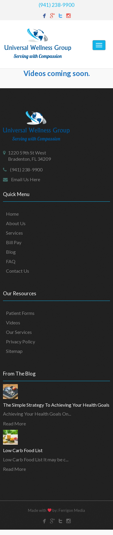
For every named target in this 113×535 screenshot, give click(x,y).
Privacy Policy (20, 341)
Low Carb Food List (23, 450)
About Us (16, 223)
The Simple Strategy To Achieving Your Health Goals (56, 405)
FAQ (10, 261)
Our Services (19, 332)
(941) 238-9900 (56, 5)
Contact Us (17, 271)
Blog (11, 252)
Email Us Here (25, 179)
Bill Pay (13, 242)
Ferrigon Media (72, 510)
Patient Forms (20, 313)
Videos (13, 322)
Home (12, 214)
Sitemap (14, 351)
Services (14, 233)
